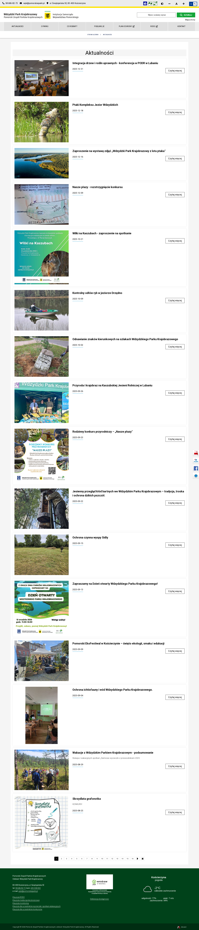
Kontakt (181, 26)
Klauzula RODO (19, 897)
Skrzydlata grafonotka (86, 798)
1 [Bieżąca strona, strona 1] (56, 859)
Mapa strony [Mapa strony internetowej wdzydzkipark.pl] (190, 20)
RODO (154, 26)
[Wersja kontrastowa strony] (162, 3)
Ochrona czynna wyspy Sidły (90, 537)
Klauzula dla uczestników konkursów (27, 909)
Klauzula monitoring (21, 903)
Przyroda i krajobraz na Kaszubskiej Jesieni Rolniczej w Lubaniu (112, 385)
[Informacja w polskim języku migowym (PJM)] (156, 4)
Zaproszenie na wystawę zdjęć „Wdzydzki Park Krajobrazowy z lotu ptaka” (119, 151)
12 (112, 859)
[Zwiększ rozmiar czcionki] (183, 3)
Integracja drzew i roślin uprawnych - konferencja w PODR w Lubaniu (115, 63)
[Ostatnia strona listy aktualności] (143, 859)
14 (122, 859)
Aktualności (17, 26)
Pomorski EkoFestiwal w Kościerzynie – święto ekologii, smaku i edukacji (118, 643)
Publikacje (99, 26)
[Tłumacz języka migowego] (150, 4)
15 (127, 859)
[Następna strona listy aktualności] (138, 859)
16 (132, 859)
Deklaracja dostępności (99, 899)
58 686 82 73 (20, 888)
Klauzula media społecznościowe (26, 900)
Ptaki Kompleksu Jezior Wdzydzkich (95, 104)
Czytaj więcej (175, 70)
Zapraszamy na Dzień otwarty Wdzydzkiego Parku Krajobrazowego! (115, 583)
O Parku (44, 26)
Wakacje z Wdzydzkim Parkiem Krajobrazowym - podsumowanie (112, 752)
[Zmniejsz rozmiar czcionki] (169, 3)
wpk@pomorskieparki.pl (28, 891)
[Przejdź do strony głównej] (41, 15)
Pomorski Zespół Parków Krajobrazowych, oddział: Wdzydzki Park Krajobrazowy (55, 927)
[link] (193, 4)
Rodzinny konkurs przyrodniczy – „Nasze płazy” (102, 431)
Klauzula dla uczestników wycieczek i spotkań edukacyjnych (37, 906)
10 (102, 859)
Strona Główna (92, 34)
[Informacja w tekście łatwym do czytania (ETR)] (145, 4)
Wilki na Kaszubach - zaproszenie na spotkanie (101, 233)
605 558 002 (36, 888)
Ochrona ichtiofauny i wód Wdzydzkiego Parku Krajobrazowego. (112, 689)
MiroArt (181, 927)
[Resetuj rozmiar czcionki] (176, 3)
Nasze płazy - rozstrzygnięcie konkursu (97, 187)
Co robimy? (72, 26)
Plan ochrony (127, 26)
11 (107, 859)
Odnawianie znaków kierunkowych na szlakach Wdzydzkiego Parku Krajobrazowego (125, 339)
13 (117, 859)
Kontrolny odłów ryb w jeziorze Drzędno (97, 293)
